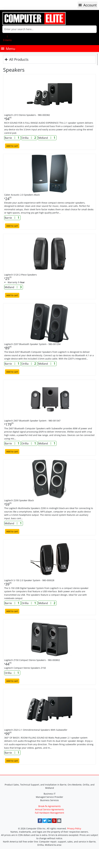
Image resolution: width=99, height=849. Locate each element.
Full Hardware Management (49, 812)
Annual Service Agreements (49, 809)
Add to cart (12, 145)
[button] (87, 5)
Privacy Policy (74, 828)
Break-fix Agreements (49, 806)
